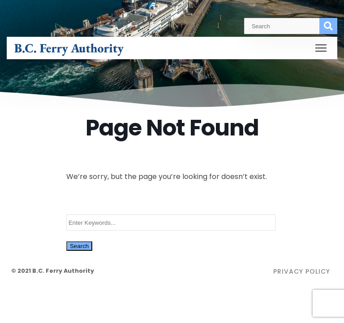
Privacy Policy (301, 271)
